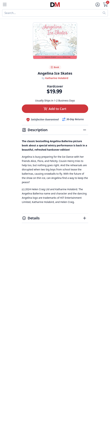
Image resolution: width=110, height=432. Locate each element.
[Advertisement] (55, 259)
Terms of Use (64, 332)
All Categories (31, 336)
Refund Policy (64, 311)
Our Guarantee (65, 306)
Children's (28, 328)
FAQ (24, 373)
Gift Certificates (32, 378)
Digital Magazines (34, 306)
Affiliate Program (66, 323)
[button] (55, 108)
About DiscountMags (69, 302)
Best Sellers (29, 302)
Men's (26, 319)
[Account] (97, 4)
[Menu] (4, 4)
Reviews (60, 315)
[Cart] (105, 4)
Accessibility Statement (70, 336)
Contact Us (29, 369)
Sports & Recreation (35, 332)
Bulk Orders (30, 382)
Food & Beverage (33, 311)
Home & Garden (33, 315)
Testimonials (63, 319)
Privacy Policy (64, 328)
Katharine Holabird (56, 78)
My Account (30, 365)
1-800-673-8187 (32, 395)
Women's (28, 323)
